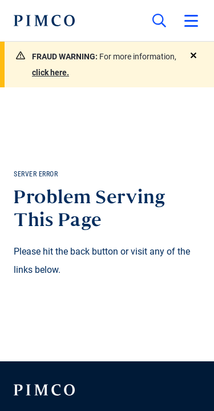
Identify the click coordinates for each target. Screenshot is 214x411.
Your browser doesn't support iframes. (107, 205)
